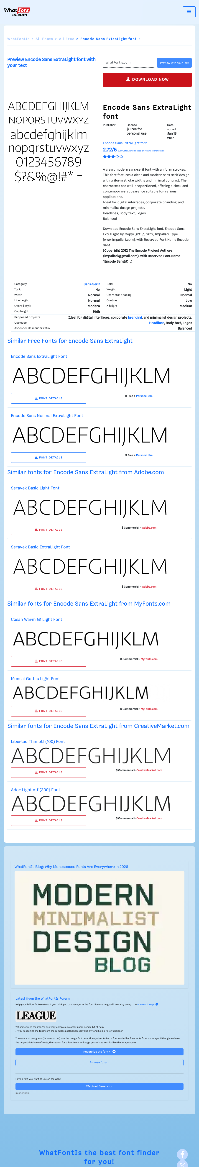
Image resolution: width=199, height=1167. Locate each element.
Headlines (156, 323)
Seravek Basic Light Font (35, 488)
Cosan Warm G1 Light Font (36, 619)
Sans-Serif (92, 284)
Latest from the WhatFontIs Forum (42, 999)
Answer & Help (147, 1004)
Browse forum (99, 1062)
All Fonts (44, 39)
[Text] (129, 63)
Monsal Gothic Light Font (35, 679)
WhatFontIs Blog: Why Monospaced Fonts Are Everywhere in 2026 (71, 867)
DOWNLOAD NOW (147, 79)
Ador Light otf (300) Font (35, 790)
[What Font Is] (17, 11)
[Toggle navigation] (189, 11)
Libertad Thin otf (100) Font (38, 742)
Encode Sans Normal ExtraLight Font (47, 416)
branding (135, 318)
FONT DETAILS (49, 398)
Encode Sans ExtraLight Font (39, 356)
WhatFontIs (18, 39)
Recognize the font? (99, 1051)
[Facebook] (182, 1154)
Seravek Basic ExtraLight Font (40, 547)
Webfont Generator (99, 1086)
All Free (66, 39)
